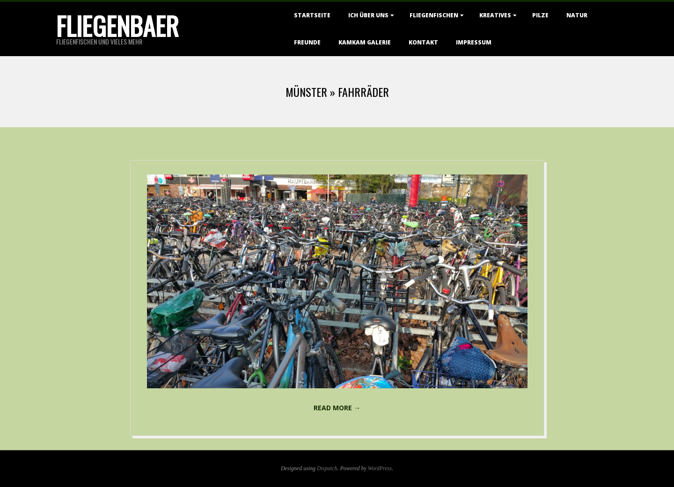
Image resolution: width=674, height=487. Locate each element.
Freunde (307, 42)
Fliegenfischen (434, 15)
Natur (576, 15)
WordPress (380, 468)
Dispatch (327, 468)
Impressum (473, 42)
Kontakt (423, 42)
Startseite (312, 15)
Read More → (337, 407)
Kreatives (495, 15)
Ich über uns (368, 15)
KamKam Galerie (364, 42)
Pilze (540, 15)
